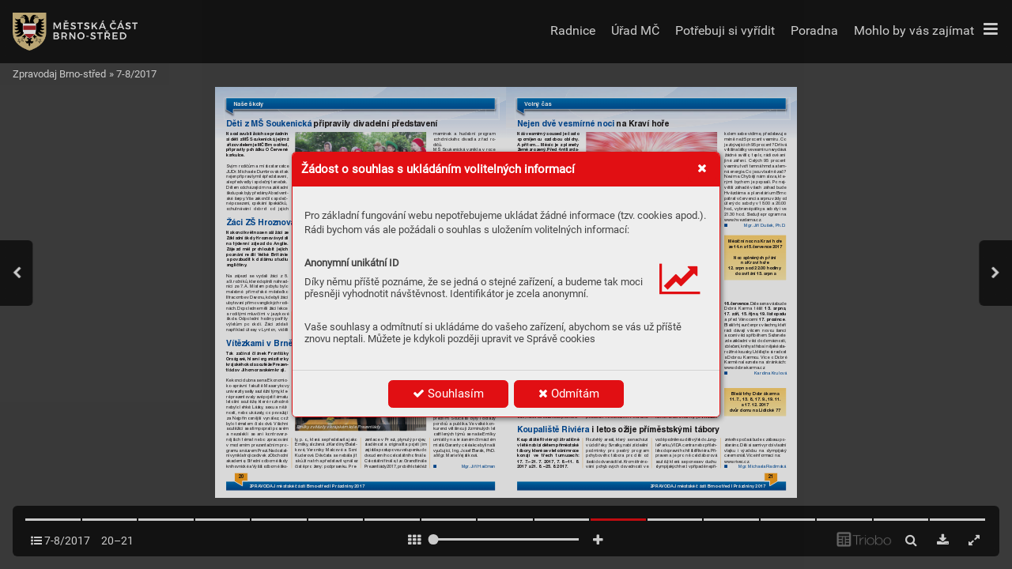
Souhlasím (448, 393)
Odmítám (568, 393)
